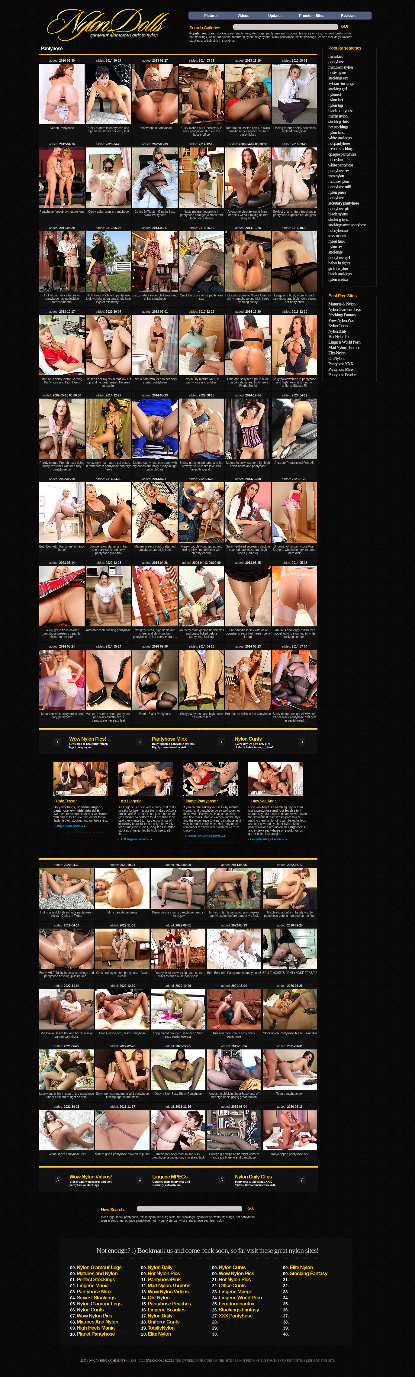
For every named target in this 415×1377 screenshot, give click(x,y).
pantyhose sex (276, 33)
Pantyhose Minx (169, 739)
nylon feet (335, 100)
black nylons (337, 214)
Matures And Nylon (97, 1322)
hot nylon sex (338, 230)
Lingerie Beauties (166, 1310)
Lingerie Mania (92, 1285)
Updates (275, 16)
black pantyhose (283, 37)
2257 (83, 1360)
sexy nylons (262, 37)
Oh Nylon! (336, 358)
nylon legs (107, 1217)
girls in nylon (338, 268)
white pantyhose (219, 37)
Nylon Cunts (248, 739)
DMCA (92, 1360)
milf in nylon (337, 116)
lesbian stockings (329, 37)
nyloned (334, 94)
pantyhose (243, 33)
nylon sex (314, 33)
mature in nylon (242, 37)
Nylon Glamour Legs (344, 309)
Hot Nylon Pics (339, 337)
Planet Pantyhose (96, 1334)
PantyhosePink (164, 1279)
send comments (112, 1360)
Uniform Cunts (163, 1322)
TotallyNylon (161, 1328)
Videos (243, 16)
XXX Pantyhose (236, 1316)
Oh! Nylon (158, 1298)
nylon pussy (337, 192)
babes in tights (339, 263)
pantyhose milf (339, 187)
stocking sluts (166, 1217)
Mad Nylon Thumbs (344, 347)
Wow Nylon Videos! (90, 1177)
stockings (258, 33)
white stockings (305, 37)
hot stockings (198, 37)
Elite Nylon (336, 353)
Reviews (348, 16)
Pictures (211, 16)
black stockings (339, 274)
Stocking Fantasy (308, 1273)
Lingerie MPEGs (169, 1177)
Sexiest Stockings (96, 1298)
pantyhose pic (338, 208)
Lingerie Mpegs (235, 1292)
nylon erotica (338, 279)
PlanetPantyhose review (204, 836)
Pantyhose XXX (340, 364)
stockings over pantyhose (347, 225)
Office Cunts (232, 1285)
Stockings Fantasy (342, 315)
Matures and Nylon (97, 1273)
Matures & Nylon (341, 304)
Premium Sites (311, 16)
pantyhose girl (339, 257)
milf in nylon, (148, 1217)
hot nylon (158, 1220)
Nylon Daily (337, 331)
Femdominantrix (236, 1304)
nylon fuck (336, 241)
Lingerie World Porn (344, 342)
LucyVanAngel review (267, 839)
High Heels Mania (95, 1328)
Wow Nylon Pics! (87, 739)
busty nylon (343, 33)
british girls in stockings (219, 40)
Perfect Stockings (96, 1279)
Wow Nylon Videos (168, 1292)
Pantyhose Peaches (342, 375)
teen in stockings (112, 1220)
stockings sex (226, 33)
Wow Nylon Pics (340, 320)
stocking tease (297, 33)
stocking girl (337, 89)
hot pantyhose (245, 1217)
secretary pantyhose (343, 203)
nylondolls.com (160, 1360)
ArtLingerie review (134, 839)
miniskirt (328, 33)
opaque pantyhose (137, 1220)
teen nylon (217, 1220)
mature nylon (338, 181)
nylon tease (204, 1217)
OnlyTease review (69, 826)
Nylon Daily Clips (253, 1177)
